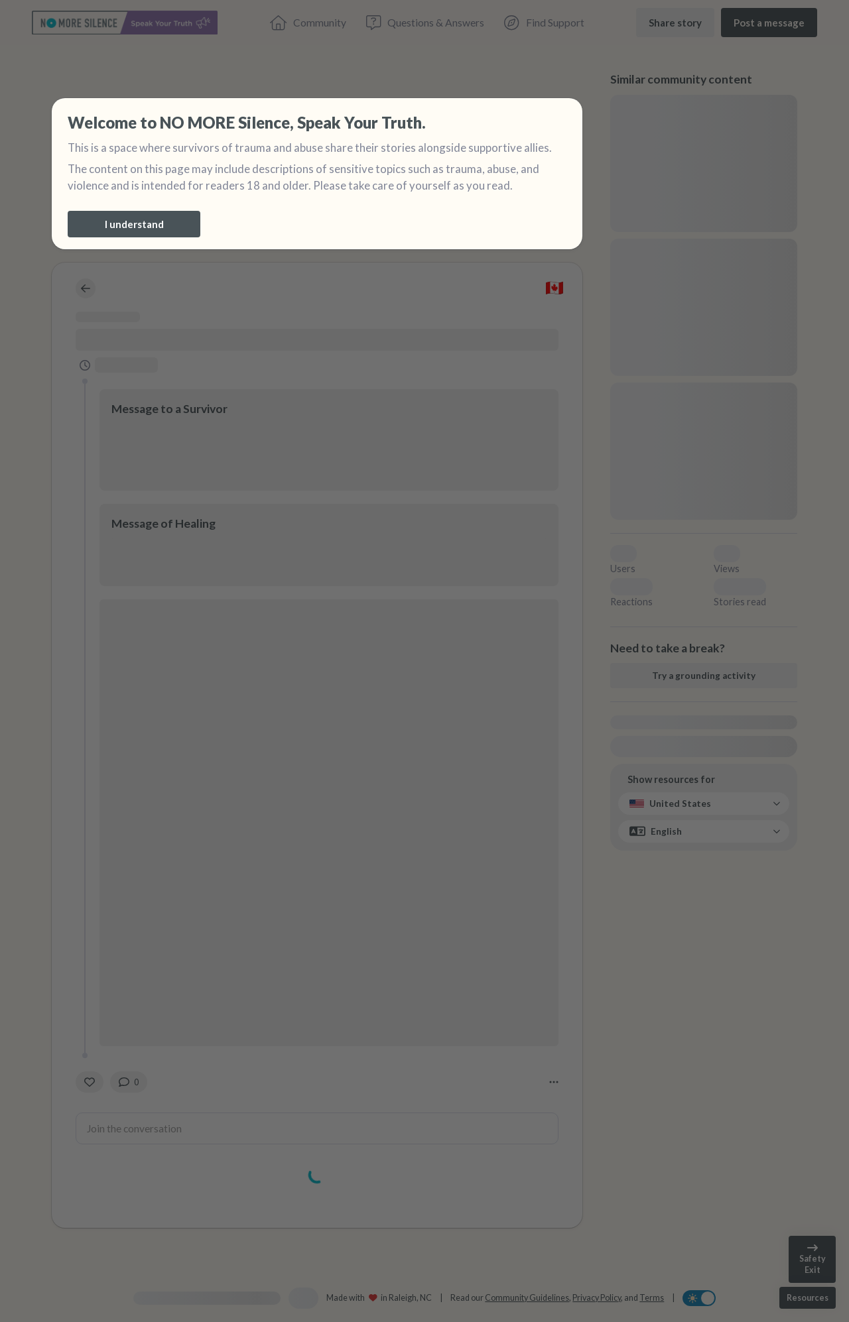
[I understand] (134, 224)
